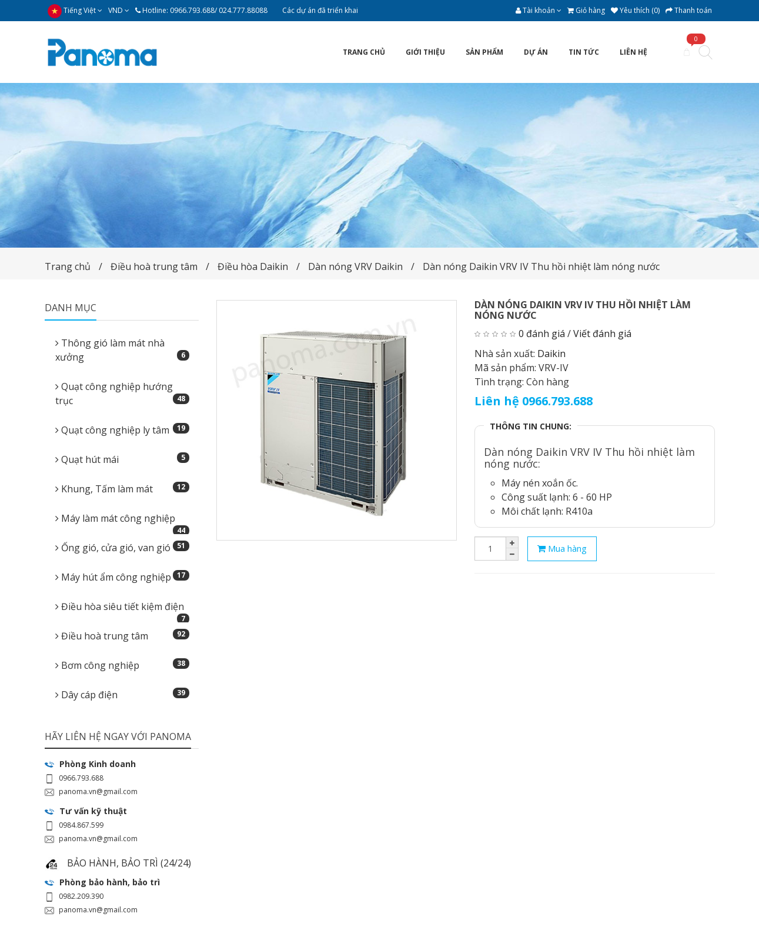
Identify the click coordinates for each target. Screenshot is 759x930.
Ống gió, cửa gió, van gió (122, 547)
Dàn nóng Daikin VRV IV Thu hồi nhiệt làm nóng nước (541, 266)
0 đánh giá (542, 333)
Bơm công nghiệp (122, 665)
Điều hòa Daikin (253, 266)
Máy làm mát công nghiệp (122, 522)
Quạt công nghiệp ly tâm (122, 429)
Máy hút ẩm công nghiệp (122, 577)
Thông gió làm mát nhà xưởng (122, 350)
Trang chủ (68, 266)
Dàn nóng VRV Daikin (355, 266)
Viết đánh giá (602, 333)
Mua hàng (562, 548)
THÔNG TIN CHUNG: (530, 426)
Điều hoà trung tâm (155, 266)
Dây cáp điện (122, 694)
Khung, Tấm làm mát (122, 488)
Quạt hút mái (122, 459)
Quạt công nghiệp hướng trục (122, 393)
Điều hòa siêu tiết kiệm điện (122, 610)
